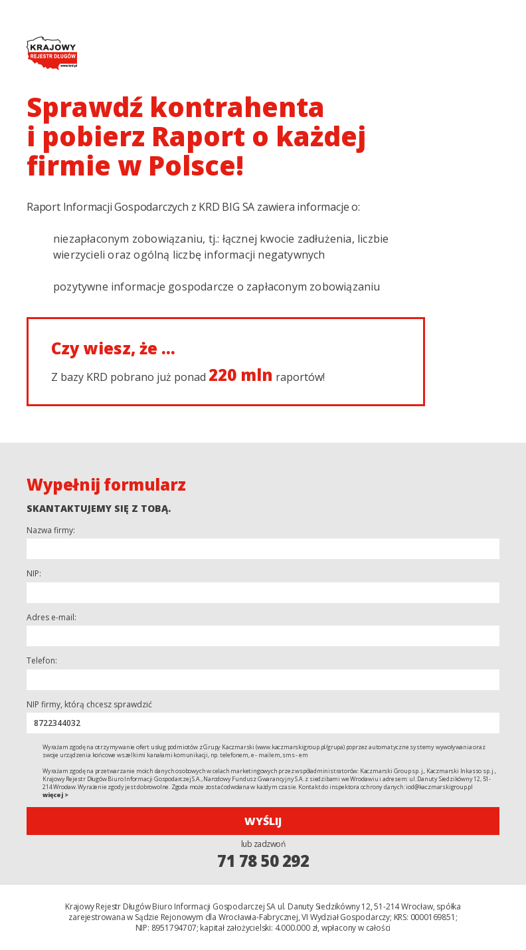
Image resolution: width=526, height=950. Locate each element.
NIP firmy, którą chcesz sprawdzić (89, 704)
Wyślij (263, 821)
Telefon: (42, 660)
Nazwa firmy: (51, 530)
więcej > (55, 794)
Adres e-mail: (51, 617)
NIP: (34, 573)
